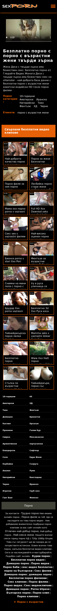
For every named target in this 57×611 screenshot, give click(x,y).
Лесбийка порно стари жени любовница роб (41, 186)
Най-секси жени (23, 534)
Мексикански (37, 437)
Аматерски (26, 99)
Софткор (34, 450)
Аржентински (10, 444)
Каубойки (8, 464)
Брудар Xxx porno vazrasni (14, 310)
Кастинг (7, 424)
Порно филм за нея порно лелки (14, 186)
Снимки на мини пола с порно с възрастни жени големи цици (15, 288)
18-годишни (27, 96)
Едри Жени (36, 457)
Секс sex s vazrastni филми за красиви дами (15, 238)
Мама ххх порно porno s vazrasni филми (15, 211)
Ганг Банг (8, 498)
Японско (34, 498)
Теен (41, 102)
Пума (32, 471)
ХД (35, 106)
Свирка (6, 437)
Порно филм (29, 517)
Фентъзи (25, 106)
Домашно (8, 417)
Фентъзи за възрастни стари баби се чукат (40, 263)
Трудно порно (30, 513)
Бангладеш (36, 477)
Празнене (8, 430)
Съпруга (34, 464)
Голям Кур (35, 430)
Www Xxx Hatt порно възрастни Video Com (41, 362)
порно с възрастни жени (33, 112)
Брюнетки (35, 417)
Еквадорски (9, 450)
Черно (44, 106)
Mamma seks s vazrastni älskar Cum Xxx (40, 336)
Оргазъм (34, 424)
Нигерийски (27, 102)
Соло (5, 457)
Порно (28, 505)
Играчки (7, 491)
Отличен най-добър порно (22, 531)
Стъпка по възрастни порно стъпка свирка (13, 387)
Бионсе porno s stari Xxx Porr (14, 260)
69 (31, 397)
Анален (6, 471)
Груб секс (35, 491)
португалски (36, 444)
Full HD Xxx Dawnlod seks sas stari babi (39, 211)
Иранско (41, 99)
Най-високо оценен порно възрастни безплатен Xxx (40, 238)
